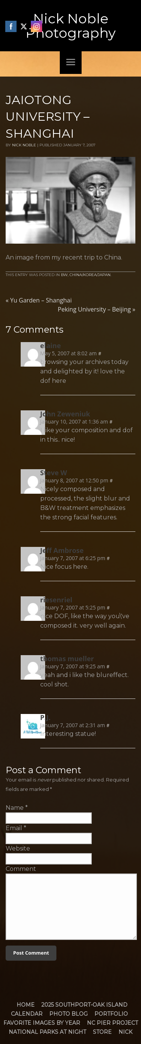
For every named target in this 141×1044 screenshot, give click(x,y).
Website (18, 848)
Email (14, 828)
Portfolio (111, 1013)
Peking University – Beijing (96, 309)
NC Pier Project (112, 1022)
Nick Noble (24, 145)
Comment (21, 868)
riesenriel (56, 599)
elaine (50, 345)
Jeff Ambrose (62, 550)
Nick (125, 1032)
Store (102, 1032)
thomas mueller (67, 658)
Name (15, 807)
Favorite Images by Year (41, 1022)
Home (26, 1004)
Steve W (53, 472)
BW (64, 274)
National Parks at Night (47, 1032)
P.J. (45, 717)
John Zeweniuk (65, 413)
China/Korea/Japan (90, 274)
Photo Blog (68, 1013)
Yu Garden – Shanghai (39, 300)
